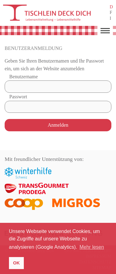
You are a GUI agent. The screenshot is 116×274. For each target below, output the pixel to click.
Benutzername (23, 76)
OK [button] (16, 262)
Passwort (18, 96)
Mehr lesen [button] (91, 247)
